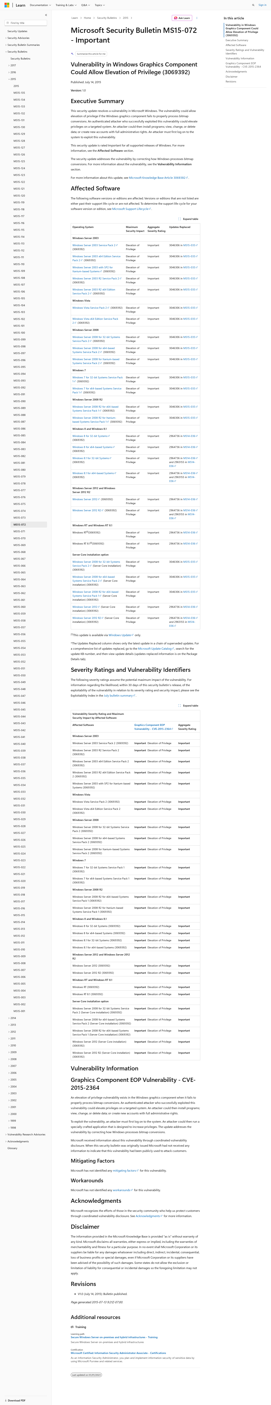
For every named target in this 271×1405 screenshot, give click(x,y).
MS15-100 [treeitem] (19, 332)
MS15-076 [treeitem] (20, 497)
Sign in (262, 5)
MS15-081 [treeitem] (19, 463)
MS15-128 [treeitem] (19, 141)
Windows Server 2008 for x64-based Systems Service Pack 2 (93, 350)
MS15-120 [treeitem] (19, 195)
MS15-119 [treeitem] (19, 202)
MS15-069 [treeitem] (20, 545)
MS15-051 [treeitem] (19, 668)
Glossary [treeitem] (12, 1148)
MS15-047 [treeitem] (20, 696)
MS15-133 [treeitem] (19, 106)
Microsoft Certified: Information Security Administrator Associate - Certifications (118, 1353)
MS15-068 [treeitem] (20, 552)
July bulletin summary (118, 695)
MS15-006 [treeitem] (20, 977)
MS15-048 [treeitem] (20, 689)
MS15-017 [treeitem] (19, 901)
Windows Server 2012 (84, 499)
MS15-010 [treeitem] (19, 949)
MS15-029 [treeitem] (20, 819)
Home (87, 18)
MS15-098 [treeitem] (20, 346)
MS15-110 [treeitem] (19, 264)
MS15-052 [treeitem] (20, 661)
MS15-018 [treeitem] (19, 894)
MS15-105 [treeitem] (19, 298)
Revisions (231, 81)
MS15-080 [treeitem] (20, 469)
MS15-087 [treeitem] (20, 421)
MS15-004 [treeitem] (20, 990)
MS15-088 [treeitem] (20, 415)
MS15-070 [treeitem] (20, 538)
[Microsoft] (7, 5)
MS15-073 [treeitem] (20, 517)
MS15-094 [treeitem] (20, 374)
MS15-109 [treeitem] (19, 271)
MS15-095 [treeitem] (20, 367)
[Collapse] (46, 15)
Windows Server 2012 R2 (86, 510)
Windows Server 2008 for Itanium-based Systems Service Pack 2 (95, 361)
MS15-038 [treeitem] (20, 757)
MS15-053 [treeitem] (20, 654)
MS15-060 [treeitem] (20, 607)
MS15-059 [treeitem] (20, 613)
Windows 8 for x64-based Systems (92, 447)
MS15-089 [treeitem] (20, 408)
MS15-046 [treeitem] (20, 702)
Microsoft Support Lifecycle (130, 209)
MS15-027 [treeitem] (20, 833)
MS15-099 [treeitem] (20, 339)
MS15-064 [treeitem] (20, 579)
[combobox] (26, 23)
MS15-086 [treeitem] (20, 428)
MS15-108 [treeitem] (19, 278)
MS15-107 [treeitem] (19, 284)
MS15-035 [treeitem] (20, 778)
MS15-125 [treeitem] (19, 161)
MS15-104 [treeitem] (19, 305)
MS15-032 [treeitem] (20, 798)
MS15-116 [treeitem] (19, 223)
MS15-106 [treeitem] (19, 291)
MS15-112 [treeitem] (19, 250)
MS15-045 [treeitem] (20, 709)
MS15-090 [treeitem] (20, 401)
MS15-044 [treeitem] (20, 716)
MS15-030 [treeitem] (20, 812)
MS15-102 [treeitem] (19, 319)
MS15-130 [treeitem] (19, 127)
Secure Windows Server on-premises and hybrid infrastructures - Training (114, 1337)
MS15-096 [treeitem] (20, 360)
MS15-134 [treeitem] (19, 99)
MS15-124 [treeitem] (19, 168)
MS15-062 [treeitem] (20, 593)
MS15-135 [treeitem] (19, 92)
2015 (125, 18)
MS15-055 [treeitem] (20, 641)
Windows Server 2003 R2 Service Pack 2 (95, 278)
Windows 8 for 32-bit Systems (89, 436)
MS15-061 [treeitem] (19, 600)
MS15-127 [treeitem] (19, 147)
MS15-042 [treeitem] (20, 730)
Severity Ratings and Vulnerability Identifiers (245, 51)
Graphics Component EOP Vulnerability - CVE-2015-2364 (243, 64)
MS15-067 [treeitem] (20, 558)
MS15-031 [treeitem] (19, 805)
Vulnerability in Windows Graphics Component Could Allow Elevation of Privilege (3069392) (242, 30)
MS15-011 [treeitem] (19, 942)
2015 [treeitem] (16, 86)
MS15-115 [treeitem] (19, 230)
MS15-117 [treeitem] (19, 216)
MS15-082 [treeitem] (20, 456)
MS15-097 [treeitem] (20, 353)
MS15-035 (189, 245)
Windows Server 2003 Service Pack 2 (93, 245)
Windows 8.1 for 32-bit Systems (90, 458)
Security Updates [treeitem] (17, 31)
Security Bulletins (107, 18)
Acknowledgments (148, 1216)
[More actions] (197, 18)
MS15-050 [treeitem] (20, 675)
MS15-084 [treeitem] (20, 442)
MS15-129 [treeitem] (19, 134)
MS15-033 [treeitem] (20, 791)
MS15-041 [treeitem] (19, 737)
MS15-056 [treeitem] (20, 634)
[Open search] (253, 5)
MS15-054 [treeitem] (20, 648)
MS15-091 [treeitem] (19, 394)
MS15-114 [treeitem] (19, 236)
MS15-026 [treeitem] (20, 840)
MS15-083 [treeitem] (20, 449)
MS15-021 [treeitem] (19, 874)
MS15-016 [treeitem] (19, 908)
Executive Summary (237, 40)
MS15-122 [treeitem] (19, 182)
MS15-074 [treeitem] (20, 511)
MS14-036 (189, 436)
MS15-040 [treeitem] (20, 744)
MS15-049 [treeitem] (20, 682)
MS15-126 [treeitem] (19, 154)
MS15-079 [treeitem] (20, 476)
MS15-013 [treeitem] (19, 929)
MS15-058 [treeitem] (20, 620)
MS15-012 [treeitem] (19, 935)
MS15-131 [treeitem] (19, 120)
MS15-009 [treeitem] (20, 956)
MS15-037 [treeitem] (20, 764)
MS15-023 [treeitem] (20, 860)
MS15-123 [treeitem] (19, 175)
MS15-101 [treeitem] (19, 325)
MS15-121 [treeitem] (19, 188)
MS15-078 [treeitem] (20, 483)
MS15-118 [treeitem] (19, 209)
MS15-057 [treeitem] (20, 627)
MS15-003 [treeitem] (20, 997)
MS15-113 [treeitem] (19, 243)
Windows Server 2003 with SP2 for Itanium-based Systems (92, 269)
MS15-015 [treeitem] (19, 915)
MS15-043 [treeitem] (20, 723)
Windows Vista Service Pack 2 (89, 307)
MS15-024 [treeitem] (20, 853)
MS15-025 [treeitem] (20, 846)
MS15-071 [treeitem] (19, 531)
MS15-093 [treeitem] (20, 380)
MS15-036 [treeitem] (20, 771)
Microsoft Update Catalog (154, 648)
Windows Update (120, 635)
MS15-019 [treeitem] (19, 887)
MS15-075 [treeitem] (20, 504)
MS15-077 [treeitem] (20, 490)
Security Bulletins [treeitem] (20, 58)
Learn (75, 18)
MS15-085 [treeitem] (20, 435)
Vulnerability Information (240, 58)
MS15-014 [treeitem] (19, 922)
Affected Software (236, 45)
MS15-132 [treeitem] (19, 113)
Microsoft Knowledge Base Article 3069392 (157, 177)
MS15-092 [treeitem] (20, 387)
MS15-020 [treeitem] (20, 881)
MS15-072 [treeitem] (20, 524)
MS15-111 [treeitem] (19, 257)
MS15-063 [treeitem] (20, 586)
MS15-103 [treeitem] (19, 312)
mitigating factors (124, 1170)
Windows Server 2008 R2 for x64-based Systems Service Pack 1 (95, 408)
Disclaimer (232, 76)
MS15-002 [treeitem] (20, 1004)
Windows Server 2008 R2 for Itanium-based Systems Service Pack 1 (94, 419)
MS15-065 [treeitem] (20, 572)
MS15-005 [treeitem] (20, 983)
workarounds (121, 1190)
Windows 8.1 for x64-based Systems (93, 473)
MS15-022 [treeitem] (20, 867)
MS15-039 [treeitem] (20, 750)
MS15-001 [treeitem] (19, 1011)
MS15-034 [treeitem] (20, 785)
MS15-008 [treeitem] (20, 963)
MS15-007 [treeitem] (20, 970)
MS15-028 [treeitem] (20, 826)
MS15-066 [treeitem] (20, 565)
